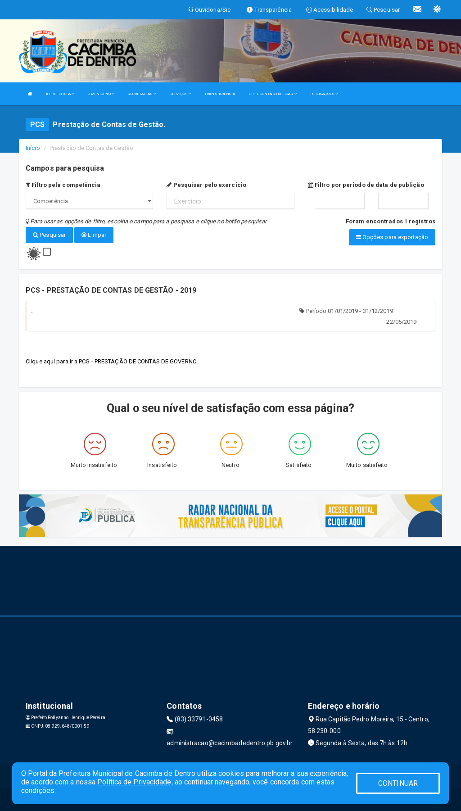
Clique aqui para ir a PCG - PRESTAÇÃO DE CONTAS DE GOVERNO (111, 361)
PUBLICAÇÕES (324, 94)
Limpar (93, 234)
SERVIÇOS (180, 94)
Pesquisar (49, 234)
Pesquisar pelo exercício (206, 184)
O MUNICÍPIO (101, 94)
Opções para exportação (392, 237)
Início (33, 148)
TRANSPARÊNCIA (219, 94)
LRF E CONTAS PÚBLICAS (272, 94)
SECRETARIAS (141, 94)
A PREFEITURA (60, 94)
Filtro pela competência (63, 184)
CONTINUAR (398, 783)
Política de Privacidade (134, 782)
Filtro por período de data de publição (366, 184)
